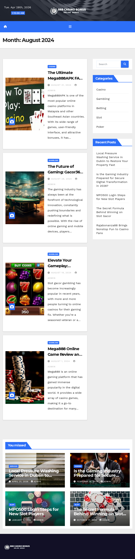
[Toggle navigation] (70, 27)
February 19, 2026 (88, 481)
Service (13, 466)
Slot (99, 117)
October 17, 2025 (87, 520)
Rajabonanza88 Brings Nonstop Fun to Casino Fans (112, 229)
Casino (52, 66)
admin (36, 481)
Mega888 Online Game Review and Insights (65, 354)
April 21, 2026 (20, 481)
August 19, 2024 (61, 272)
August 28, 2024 (62, 179)
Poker (100, 126)
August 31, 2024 (61, 85)
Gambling (53, 160)
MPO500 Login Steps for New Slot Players (34, 511)
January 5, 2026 (22, 520)
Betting (101, 108)
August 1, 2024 (61, 361)
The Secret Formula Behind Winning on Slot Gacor (110, 212)
